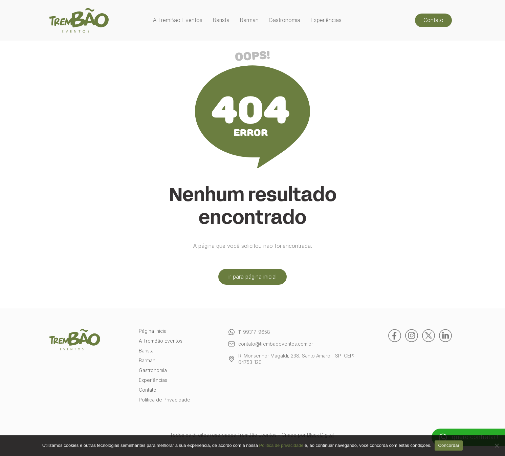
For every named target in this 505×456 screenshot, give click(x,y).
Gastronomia (284, 20)
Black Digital (320, 435)
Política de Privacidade (164, 400)
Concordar (448, 445)
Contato (433, 20)
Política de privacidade (281, 445)
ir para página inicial (252, 276)
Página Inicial (153, 331)
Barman (249, 20)
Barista (221, 20)
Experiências (326, 20)
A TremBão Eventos (177, 20)
